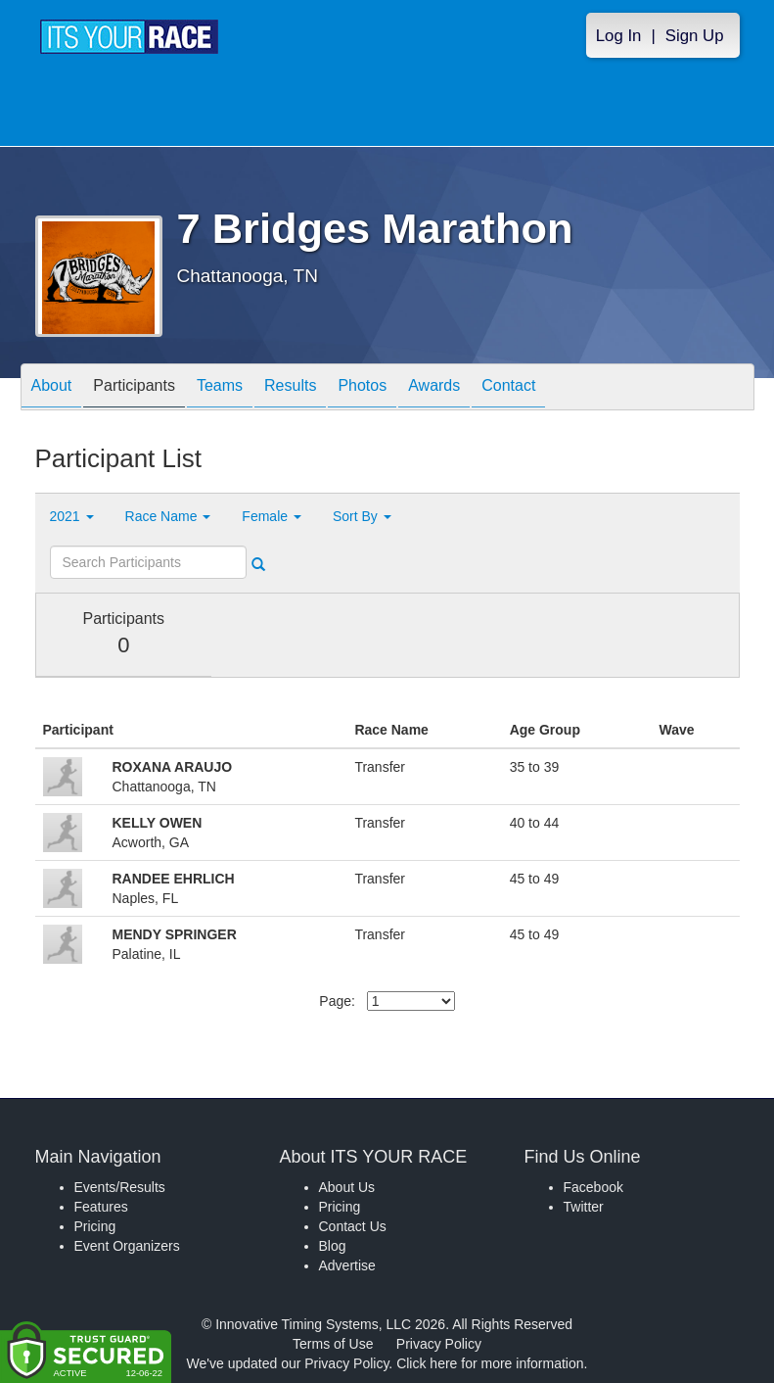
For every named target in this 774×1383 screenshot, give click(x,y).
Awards (434, 388)
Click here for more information (489, 1363)
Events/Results (119, 1187)
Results (290, 388)
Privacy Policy (438, 1344)
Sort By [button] (362, 516)
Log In (619, 35)
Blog (332, 1246)
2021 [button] (72, 516)
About (51, 388)
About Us (347, 1187)
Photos (362, 388)
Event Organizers (127, 1246)
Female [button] (271, 516)
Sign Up (694, 35)
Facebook (593, 1187)
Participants (134, 388)
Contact (508, 388)
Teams (220, 388)
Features (101, 1207)
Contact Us (353, 1226)
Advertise (347, 1265)
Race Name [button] (168, 516)
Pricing (95, 1226)
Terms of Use (333, 1344)
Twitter (584, 1207)
